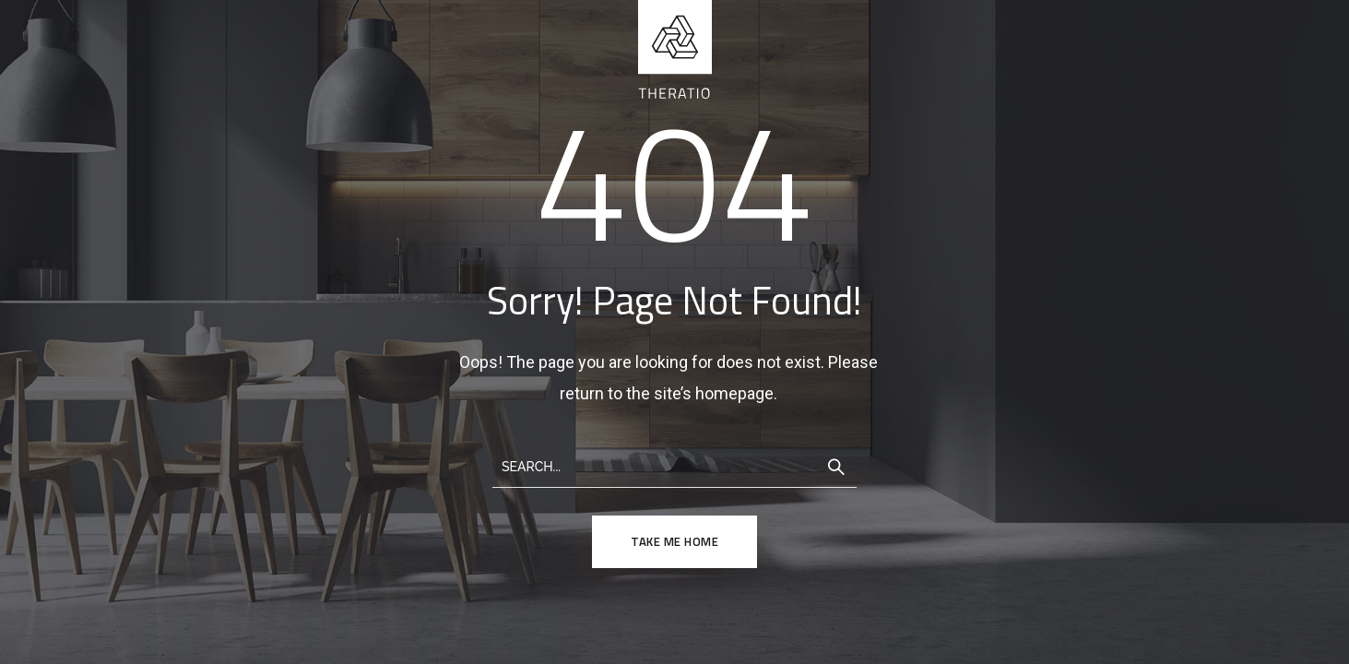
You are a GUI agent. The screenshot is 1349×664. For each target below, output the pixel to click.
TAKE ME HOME (674, 541)
